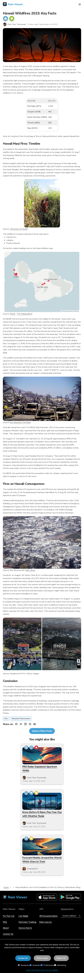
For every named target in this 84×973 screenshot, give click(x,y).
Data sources (45, 922)
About (6, 928)
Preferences (47, 965)
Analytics (35, 965)
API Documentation (48, 916)
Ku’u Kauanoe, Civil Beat (20, 422)
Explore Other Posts (42, 731)
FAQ (5, 922)
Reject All (61, 958)
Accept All (23, 958)
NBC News (30, 570)
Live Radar (23, 916)
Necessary (24, 965)
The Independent (24, 313)
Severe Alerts (25, 928)
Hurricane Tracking (27, 922)
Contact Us (8, 934)
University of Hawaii (18, 229)
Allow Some (42, 958)
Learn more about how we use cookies (42, 970)
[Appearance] (71, 915)
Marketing (60, 965)
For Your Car (9, 916)
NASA (12, 313)
